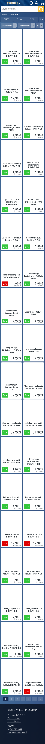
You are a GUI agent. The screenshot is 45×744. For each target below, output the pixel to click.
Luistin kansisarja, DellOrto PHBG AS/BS (11, 646)
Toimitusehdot (13, 718)
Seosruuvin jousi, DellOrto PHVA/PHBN (11, 572)
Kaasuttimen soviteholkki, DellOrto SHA (33, 646)
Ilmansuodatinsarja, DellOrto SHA (33, 350)
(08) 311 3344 (16, 729)
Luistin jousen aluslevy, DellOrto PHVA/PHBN (33, 127)
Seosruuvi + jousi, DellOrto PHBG (33, 239)
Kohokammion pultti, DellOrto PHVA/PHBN (33, 424)
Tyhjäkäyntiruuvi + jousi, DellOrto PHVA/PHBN (33, 164)
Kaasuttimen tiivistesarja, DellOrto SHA (11, 387)
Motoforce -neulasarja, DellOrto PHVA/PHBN (33, 387)
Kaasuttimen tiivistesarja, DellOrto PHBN (33, 202)
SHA (41, 19)
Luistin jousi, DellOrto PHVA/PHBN (11, 609)
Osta (5, 61)
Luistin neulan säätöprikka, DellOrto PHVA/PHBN (11, 53)
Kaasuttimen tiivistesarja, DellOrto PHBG (11, 313)
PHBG (6, 19)
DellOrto (4, 14)
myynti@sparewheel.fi (17, 732)
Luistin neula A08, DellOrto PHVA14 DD (11, 683)
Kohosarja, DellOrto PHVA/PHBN (11, 535)
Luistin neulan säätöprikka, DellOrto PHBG (33, 90)
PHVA (32, 19)
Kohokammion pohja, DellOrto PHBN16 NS (11, 276)
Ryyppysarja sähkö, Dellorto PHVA (11, 90)
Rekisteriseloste (14, 721)
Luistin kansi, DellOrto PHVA (33, 313)
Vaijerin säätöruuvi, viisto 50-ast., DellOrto (33, 683)
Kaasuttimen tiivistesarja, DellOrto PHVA (11, 127)
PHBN (19, 19)
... (35, 699)
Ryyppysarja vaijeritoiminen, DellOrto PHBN (33, 461)
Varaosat (14, 14)
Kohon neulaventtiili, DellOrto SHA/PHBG (11, 498)
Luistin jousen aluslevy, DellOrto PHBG (11, 239)
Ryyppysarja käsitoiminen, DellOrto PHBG (33, 276)
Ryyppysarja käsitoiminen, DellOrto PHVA (11, 350)
